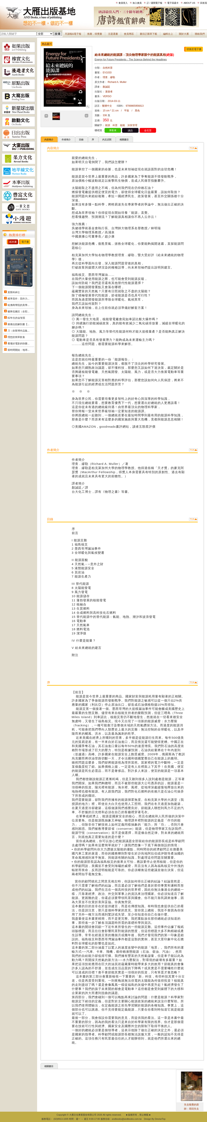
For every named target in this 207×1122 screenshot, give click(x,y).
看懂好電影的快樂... (18, 343)
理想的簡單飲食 (16, 337)
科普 (115, 125)
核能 (122, 125)
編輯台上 (168, 33)
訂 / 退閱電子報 (154, 3)
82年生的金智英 (16, 317)
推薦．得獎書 (94, 33)
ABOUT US (189, 3)
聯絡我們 (200, 33)
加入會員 (137, 3)
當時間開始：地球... (18, 350)
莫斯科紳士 (14, 292)
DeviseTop (160, 1119)
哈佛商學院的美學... (18, 305)
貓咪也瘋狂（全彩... (18, 311)
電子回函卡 (173, 3)
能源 (107, 125)
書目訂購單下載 (148, 33)
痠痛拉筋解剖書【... (18, 324)
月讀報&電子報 (73, 33)
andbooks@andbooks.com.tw (127, 1119)
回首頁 (203, 3)
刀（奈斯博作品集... (18, 330)
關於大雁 (184, 33)
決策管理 (132, 125)
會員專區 (129, 33)
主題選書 (113, 33)
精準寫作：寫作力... (18, 298)
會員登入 (123, 3)
